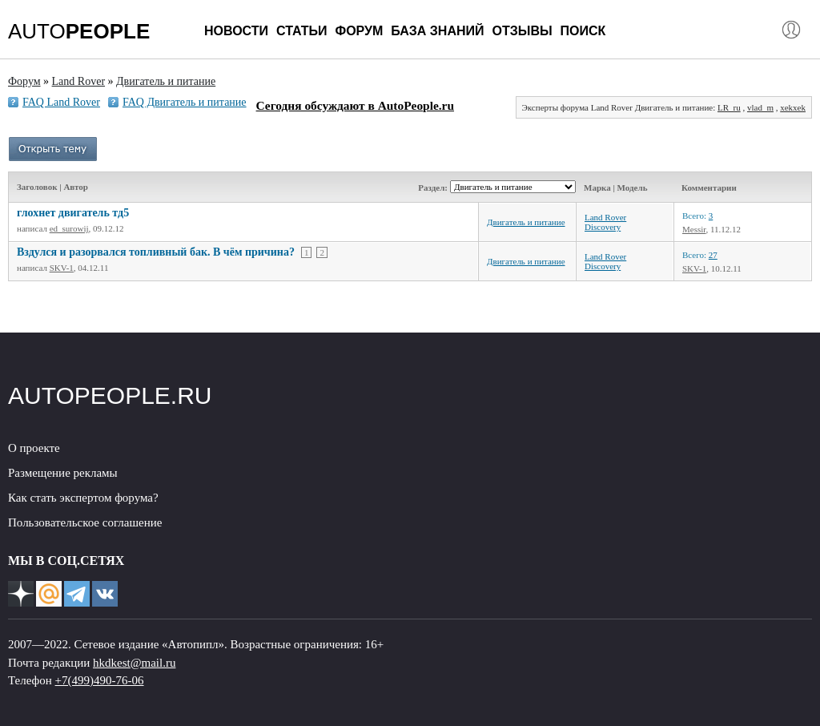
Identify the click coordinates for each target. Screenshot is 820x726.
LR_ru (729, 107)
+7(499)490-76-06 (99, 680)
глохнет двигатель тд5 (73, 213)
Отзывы (522, 31)
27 (713, 255)
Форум (359, 31)
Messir (694, 229)
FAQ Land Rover (61, 102)
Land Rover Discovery (605, 222)
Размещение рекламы (63, 472)
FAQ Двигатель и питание (185, 102)
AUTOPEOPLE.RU (110, 395)
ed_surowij (69, 228)
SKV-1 (62, 267)
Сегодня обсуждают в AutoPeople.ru (355, 105)
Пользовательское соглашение (85, 522)
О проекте (34, 448)
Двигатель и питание (526, 222)
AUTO (79, 31)
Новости (236, 31)
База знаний (437, 31)
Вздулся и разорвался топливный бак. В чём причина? (156, 252)
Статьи (301, 31)
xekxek (793, 107)
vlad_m (760, 107)
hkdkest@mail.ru (134, 662)
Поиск (583, 31)
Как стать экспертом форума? (83, 497)
